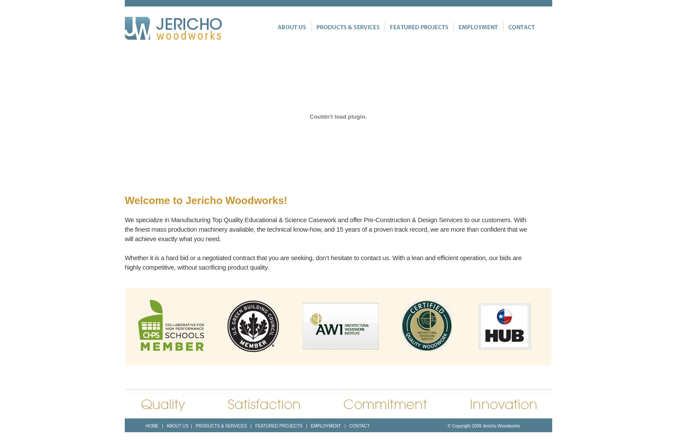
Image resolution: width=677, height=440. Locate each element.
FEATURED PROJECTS (278, 426)
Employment (478, 27)
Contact (519, 27)
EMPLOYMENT (326, 426)
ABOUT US (178, 426)
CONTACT (359, 426)
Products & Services (347, 27)
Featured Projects (418, 27)
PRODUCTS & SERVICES (220, 426)
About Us (293, 27)
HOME (152, 426)
